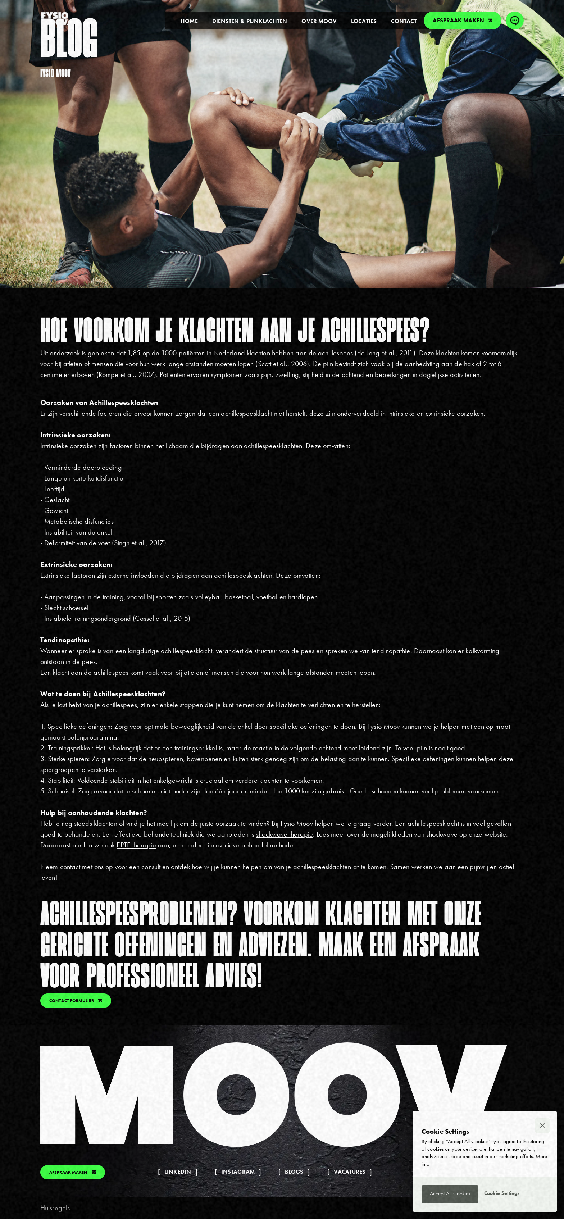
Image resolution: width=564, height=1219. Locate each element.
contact (404, 21)
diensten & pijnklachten (249, 21)
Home (189, 21)
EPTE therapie (136, 845)
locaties (364, 21)
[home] (54, 19)
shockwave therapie (284, 834)
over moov (319, 21)
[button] (542, 1125)
